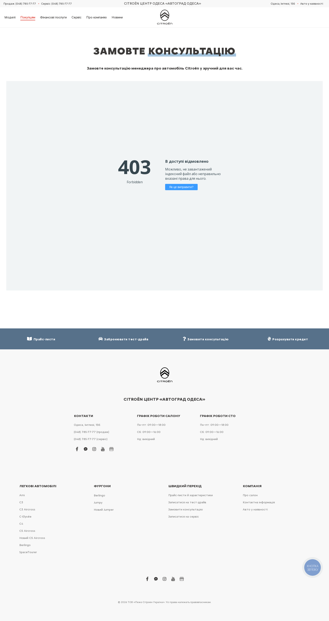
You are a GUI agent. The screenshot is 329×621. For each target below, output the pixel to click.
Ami (22, 495)
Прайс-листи (41, 339)
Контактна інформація (259, 502)
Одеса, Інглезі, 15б (283, 3)
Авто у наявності (311, 3)
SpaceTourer (28, 552)
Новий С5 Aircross (32, 538)
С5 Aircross (27, 531)
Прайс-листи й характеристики (190, 495)
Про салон (250, 495)
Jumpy (98, 502)
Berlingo (25, 545)
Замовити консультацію (185, 509)
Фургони (102, 486)
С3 (21, 502)
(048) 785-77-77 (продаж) (91, 432)
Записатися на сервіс (183, 516)
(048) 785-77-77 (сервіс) (90, 439)
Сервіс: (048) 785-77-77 (56, 3)
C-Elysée (25, 516)
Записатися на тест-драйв (187, 502)
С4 (21, 523)
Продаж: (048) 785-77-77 (20, 3)
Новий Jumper (104, 509)
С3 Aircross (27, 509)
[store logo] (164, 17)
